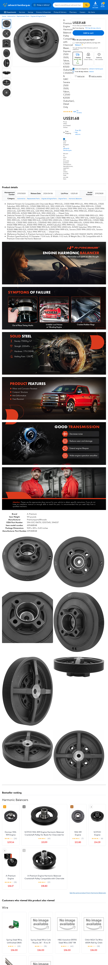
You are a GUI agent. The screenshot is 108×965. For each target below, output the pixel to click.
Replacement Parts (23, 16)
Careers (82, 12)
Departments (10, 12)
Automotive (11, 16)
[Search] (86, 5)
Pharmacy (73, 12)
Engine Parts (63, 198)
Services (22, 12)
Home (4, 16)
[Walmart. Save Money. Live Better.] (16, 5)
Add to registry (95, 76)
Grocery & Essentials (43, 12)
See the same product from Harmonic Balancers (88, 893)
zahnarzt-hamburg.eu (67, 149)
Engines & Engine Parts (38, 16)
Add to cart (88, 33)
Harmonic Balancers (75, 198)
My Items (91, 12)
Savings (30, 12)
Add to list (79, 76)
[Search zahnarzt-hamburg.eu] (68, 5)
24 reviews (79, 112)
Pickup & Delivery (60, 12)
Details (91, 71)
